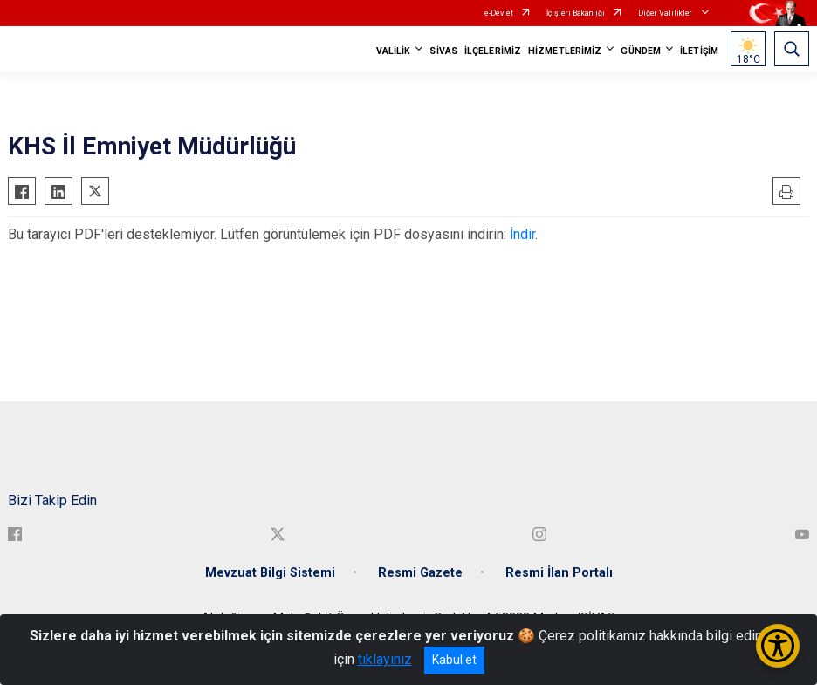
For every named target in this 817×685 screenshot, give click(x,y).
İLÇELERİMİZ (492, 51)
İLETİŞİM (699, 51)
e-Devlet (498, 13)
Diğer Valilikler (666, 13)
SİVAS (443, 51)
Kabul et (454, 660)
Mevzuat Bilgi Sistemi (270, 572)
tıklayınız (385, 659)
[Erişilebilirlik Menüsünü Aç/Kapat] (778, 646)
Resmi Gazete (420, 572)
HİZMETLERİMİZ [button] (564, 51)
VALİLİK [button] (393, 51)
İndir (522, 234)
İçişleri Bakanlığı (575, 13)
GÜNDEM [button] (641, 51)
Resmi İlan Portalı (559, 572)
